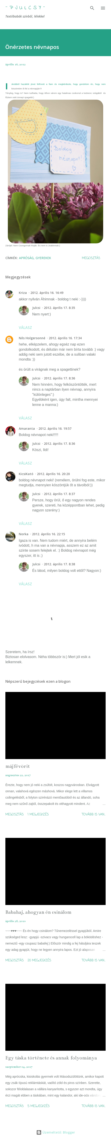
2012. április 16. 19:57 (54, 428)
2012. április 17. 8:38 (59, 564)
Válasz (25, 327)
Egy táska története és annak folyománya (51, 1058)
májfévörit (17, 766)
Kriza (23, 293)
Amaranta (27, 428)
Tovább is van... (94, 814)
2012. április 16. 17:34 (65, 338)
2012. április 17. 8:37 (59, 494)
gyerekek (43, 258)
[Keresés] (92, 8)
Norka (23, 534)
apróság (26, 258)
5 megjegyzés (39, 1106)
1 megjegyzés (38, 814)
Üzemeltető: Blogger (55, 1132)
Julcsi (36, 308)
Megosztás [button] (91, 258)
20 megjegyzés (39, 960)
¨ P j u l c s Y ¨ (25, 8)
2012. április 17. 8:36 (59, 378)
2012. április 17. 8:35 (59, 308)
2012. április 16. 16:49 (46, 293)
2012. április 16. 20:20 (53, 474)
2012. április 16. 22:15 (48, 534)
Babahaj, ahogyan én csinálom (38, 912)
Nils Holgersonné (32, 338)
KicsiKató (26, 474)
